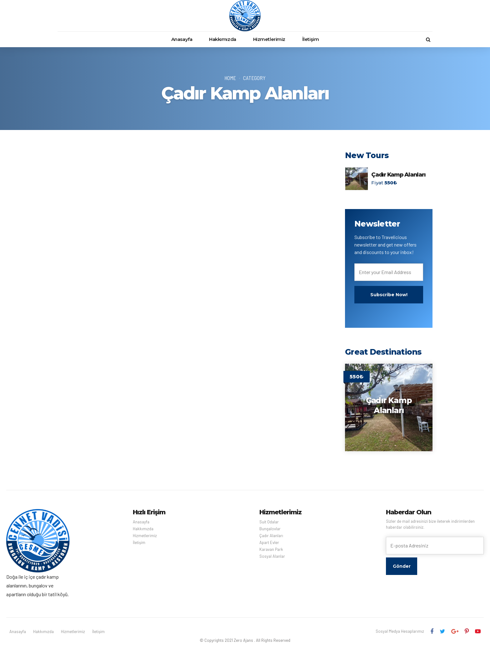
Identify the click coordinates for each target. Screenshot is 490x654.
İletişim (310, 39)
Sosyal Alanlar (272, 556)
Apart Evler (269, 542)
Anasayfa (181, 39)
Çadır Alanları (271, 535)
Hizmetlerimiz (269, 39)
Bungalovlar (270, 528)
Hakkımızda (222, 39)
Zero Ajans (243, 640)
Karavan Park (271, 549)
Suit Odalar (269, 521)
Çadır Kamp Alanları (398, 174)
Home (230, 78)
